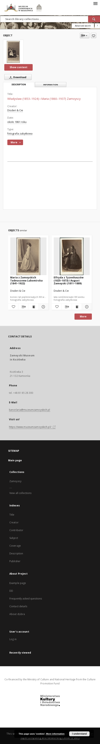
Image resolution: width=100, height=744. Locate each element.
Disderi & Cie (15, 110)
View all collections (20, 493)
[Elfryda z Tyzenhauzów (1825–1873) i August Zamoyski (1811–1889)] (72, 256)
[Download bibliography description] (23, 306)
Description (16, 553)
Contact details (18, 606)
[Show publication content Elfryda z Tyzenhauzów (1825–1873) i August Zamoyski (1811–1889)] (77, 306)
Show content (18, 67)
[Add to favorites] (93, 35)
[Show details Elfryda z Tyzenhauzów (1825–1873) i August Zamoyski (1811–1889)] (86, 306)
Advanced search (83, 25)
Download (17, 77)
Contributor (16, 530)
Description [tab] (19, 84)
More (83, 316)
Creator (14, 522)
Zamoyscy (15, 481)
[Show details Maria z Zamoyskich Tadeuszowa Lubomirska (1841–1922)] (43, 306)
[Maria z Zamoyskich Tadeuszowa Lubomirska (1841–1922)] (28, 256)
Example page (17, 583)
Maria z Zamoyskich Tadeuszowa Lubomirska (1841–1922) (26, 280)
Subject (13, 538)
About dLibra (17, 614)
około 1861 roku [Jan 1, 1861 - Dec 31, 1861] (17, 122)
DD (11, 591)
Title (11, 514)
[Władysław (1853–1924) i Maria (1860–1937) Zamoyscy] (13, 52)
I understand (79, 733)
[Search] (94, 19)
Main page (15, 460)
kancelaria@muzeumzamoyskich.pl (29, 409)
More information (55, 734)
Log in (13, 639)
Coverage (15, 545)
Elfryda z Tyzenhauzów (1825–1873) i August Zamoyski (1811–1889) (68, 280)
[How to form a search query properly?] (97, 25)
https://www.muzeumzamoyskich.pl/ (32, 427)
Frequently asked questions (25, 598)
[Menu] (95, 3)
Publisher (14, 561)
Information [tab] (50, 84)
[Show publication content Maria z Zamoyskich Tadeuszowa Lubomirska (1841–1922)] (33, 306)
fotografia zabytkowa (19, 133)
